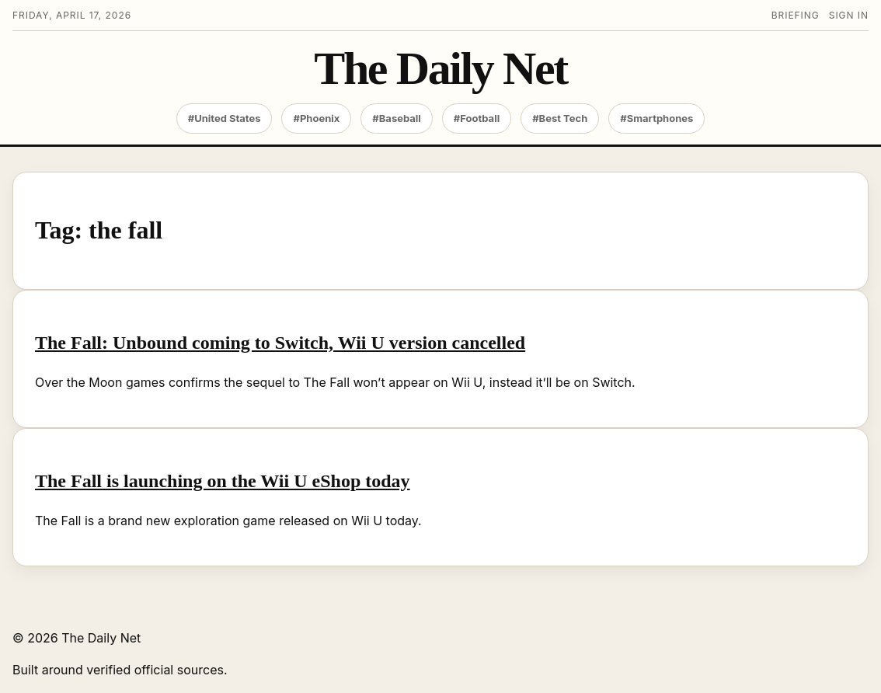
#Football (477, 118)
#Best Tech (559, 118)
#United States (224, 118)
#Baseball (396, 118)
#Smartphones (656, 118)
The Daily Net (440, 69)
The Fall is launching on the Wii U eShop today (222, 481)
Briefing (795, 15)
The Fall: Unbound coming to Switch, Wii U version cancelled (280, 343)
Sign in (849, 15)
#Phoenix (316, 118)
